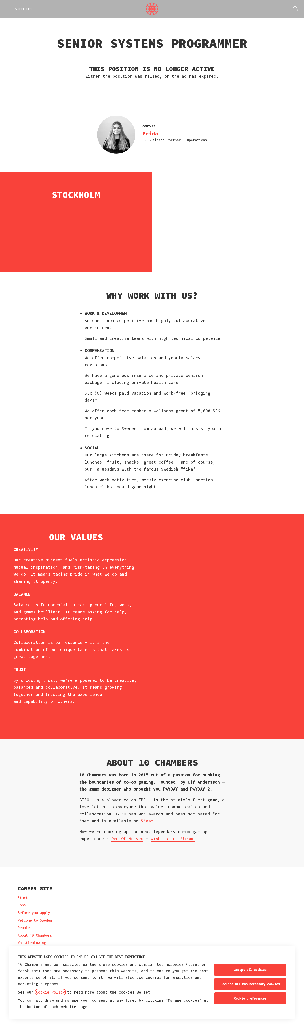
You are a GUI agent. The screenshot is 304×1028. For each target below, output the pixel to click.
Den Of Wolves (127, 838)
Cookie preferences (250, 998)
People (24, 928)
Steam (147, 820)
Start (23, 898)
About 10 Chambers (35, 935)
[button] (295, 9)
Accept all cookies (250, 970)
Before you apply (34, 913)
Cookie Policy (50, 992)
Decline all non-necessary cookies (250, 984)
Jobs (22, 905)
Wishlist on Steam (173, 838)
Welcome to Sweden (35, 920)
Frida (150, 133)
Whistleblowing (32, 943)
